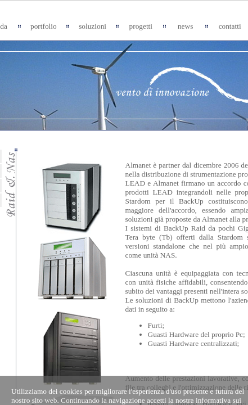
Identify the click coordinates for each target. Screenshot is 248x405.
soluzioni (92, 26)
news (185, 26)
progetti (140, 26)
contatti (230, 26)
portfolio (43, 26)
